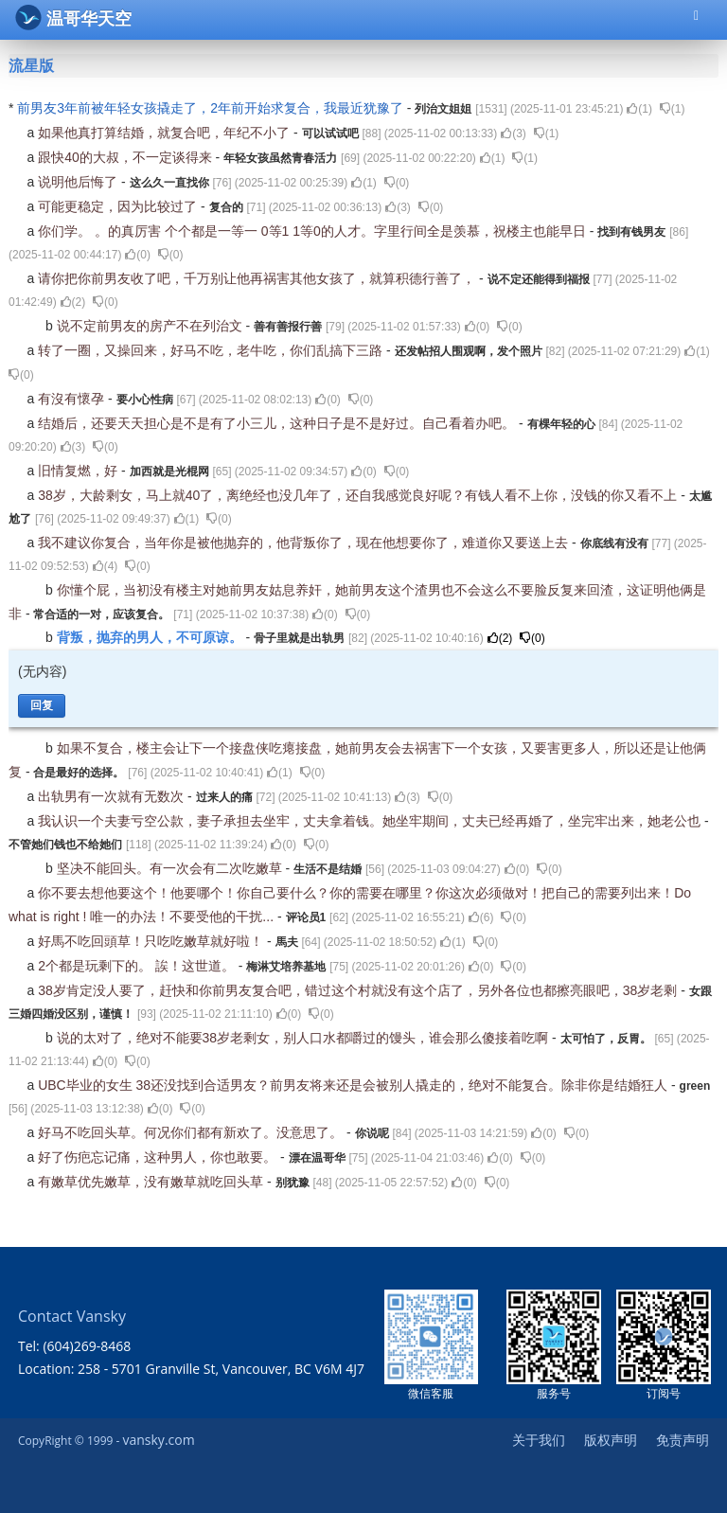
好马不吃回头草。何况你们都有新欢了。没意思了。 (192, 1132)
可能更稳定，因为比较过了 (119, 206)
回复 (41, 705)
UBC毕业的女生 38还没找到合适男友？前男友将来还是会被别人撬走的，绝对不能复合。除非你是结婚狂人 (354, 1085)
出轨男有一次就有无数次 (112, 796)
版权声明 (610, 1440)
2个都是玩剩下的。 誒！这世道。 (138, 965)
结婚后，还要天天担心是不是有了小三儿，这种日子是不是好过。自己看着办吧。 (278, 423)
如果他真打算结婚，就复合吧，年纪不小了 (165, 132)
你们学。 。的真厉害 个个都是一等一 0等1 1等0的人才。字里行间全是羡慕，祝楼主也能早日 (314, 231)
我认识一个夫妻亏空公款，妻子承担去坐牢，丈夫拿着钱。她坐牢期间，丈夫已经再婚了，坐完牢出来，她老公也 (371, 820)
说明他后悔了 (79, 181)
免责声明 (682, 1440)
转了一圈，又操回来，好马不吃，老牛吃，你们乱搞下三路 (212, 350)
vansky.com (158, 1440)
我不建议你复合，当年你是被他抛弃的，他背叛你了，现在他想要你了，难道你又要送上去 (305, 542)
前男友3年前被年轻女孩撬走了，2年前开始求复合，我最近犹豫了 (211, 108)
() (639, 109)
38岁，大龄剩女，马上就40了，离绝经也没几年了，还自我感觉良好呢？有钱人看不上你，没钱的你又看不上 (359, 495)
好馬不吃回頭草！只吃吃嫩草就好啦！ (152, 941)
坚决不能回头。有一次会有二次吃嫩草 (171, 868)
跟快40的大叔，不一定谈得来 (126, 157)
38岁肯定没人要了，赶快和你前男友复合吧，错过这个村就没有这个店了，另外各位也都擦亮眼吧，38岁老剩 (359, 990)
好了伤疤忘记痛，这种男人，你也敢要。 (159, 1157)
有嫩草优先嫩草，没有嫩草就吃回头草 (152, 1181)
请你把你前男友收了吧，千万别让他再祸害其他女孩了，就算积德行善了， (258, 278)
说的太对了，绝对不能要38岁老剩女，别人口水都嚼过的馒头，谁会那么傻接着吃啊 (304, 1037)
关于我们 (538, 1440)
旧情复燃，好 (79, 470)
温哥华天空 (73, 17)
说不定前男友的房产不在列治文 (151, 325)
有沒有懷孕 (73, 398)
